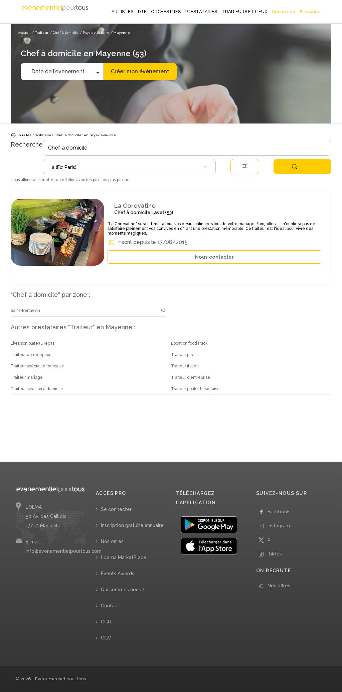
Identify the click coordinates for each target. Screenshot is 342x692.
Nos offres (112, 541)
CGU (106, 621)
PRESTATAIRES (201, 11)
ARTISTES (122, 11)
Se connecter (116, 509)
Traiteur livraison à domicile (37, 388)
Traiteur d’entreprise (190, 377)
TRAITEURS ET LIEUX (244, 11)
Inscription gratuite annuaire (132, 525)
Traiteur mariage (27, 377)
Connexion (283, 11)
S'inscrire (310, 11)
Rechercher (294, 166)
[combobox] (129, 166)
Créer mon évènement (140, 71)
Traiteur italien (185, 366)
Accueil (24, 32)
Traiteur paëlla (185, 354)
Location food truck (189, 343)
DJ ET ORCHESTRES (159, 11)
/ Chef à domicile (64, 32)
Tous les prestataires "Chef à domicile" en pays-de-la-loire (63, 135)
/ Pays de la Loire (94, 32)
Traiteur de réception (31, 354)
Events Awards (117, 573)
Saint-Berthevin (25, 310)
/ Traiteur (40, 32)
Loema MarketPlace (123, 557)
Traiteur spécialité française (37, 366)
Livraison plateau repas (32, 343)
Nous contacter (214, 257)
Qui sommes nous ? (123, 589)
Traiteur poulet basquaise (195, 388)
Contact (110, 605)
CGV (106, 637)
